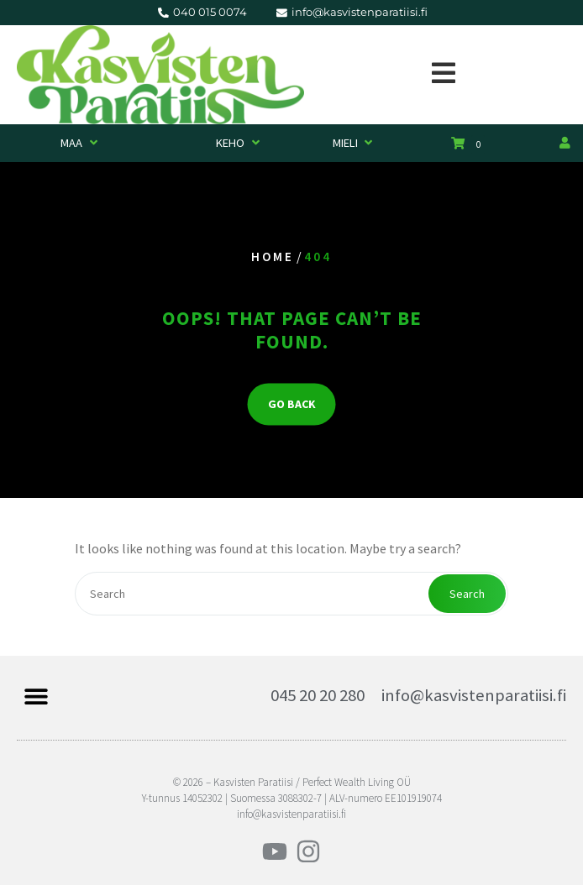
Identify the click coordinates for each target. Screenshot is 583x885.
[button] (36, 696)
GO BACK (292, 404)
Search (467, 593)
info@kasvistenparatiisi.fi (473, 695)
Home (272, 257)
